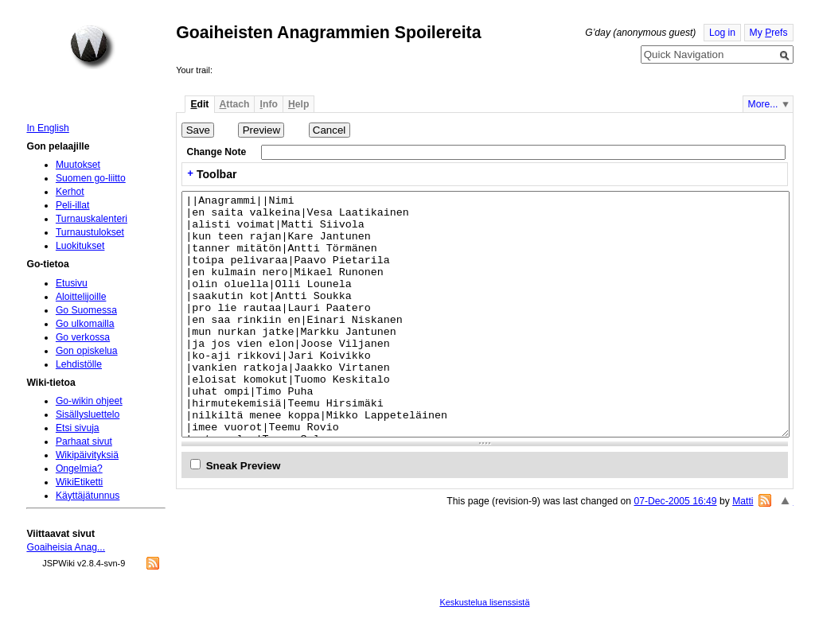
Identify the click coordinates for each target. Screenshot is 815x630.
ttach (235, 104)
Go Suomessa (86, 310)
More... (763, 104)
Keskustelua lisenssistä (484, 602)
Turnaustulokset (90, 232)
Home (92, 46)
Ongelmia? (79, 468)
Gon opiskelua (87, 350)
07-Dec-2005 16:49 (675, 501)
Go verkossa (83, 337)
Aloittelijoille (81, 296)
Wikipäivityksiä (87, 455)
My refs (769, 32)
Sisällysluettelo (87, 414)
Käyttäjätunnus (87, 495)
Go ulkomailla (85, 323)
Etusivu (72, 283)
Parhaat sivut (84, 441)
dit (199, 104)
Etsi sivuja (77, 428)
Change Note (216, 152)
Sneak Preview (243, 466)
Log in (722, 32)
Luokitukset (80, 245)
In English (47, 128)
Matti (742, 501)
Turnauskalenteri (91, 218)
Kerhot (70, 191)
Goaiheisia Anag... (65, 547)
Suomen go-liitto (91, 178)
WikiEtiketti (79, 482)
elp (298, 104)
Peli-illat (73, 205)
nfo (269, 104)
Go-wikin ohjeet (89, 400)
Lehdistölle (79, 364)
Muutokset (78, 164)
